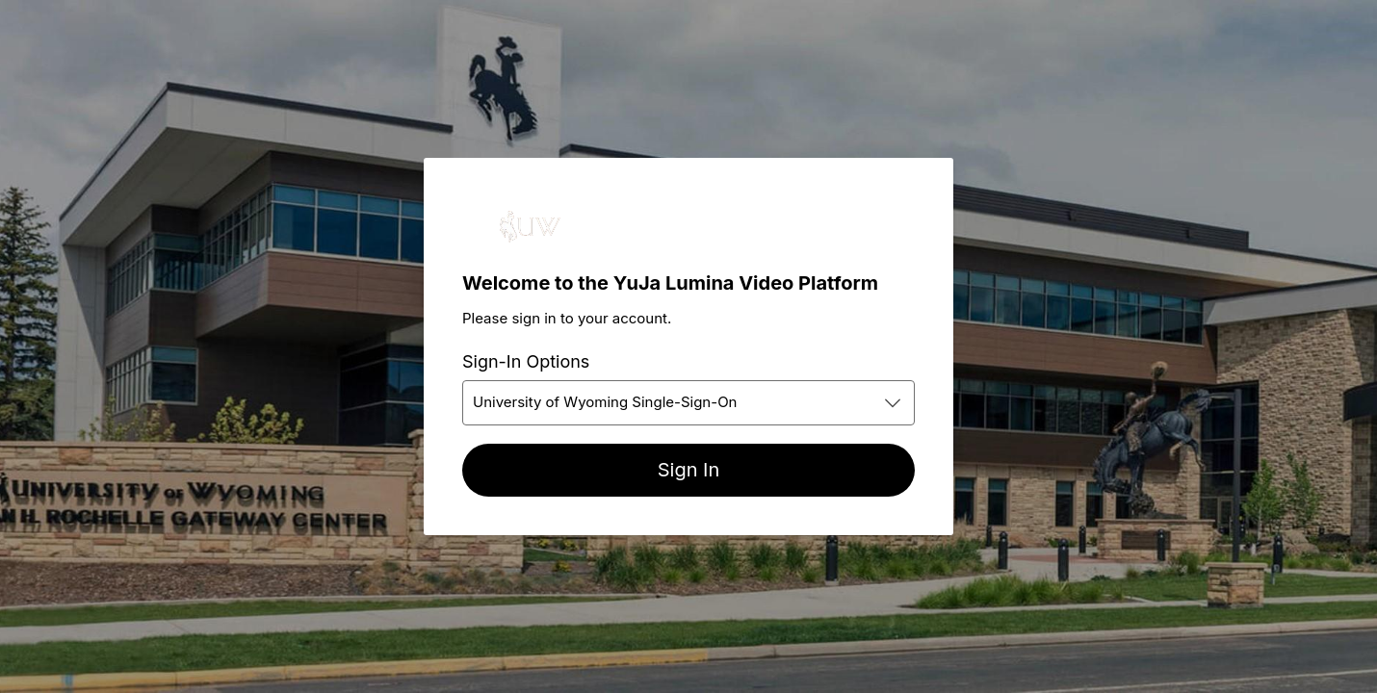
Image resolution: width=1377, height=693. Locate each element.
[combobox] (688, 402)
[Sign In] (688, 470)
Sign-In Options (525, 361)
